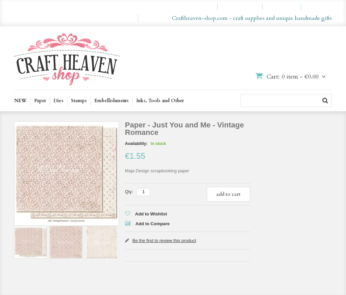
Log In (319, 6)
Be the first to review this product (164, 240)
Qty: (129, 191)
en (123, 18)
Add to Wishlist (151, 213)
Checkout (284, 6)
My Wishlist (243, 6)
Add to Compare (152, 223)
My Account (197, 6)
